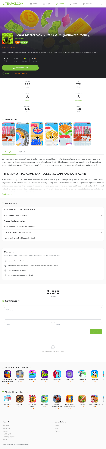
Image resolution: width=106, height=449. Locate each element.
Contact (5, 431)
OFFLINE (24, 42)
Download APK (20, 68)
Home (34, 4)
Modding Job (7, 434)
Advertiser (6, 428)
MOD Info (22, 152)
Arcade (27, 100)
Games (60, 4)
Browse (87, 4)
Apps (46, 4)
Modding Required (9, 437)
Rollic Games (19, 39)
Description (9, 152)
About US (6, 426)
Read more (7, 194)
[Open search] (101, 3)
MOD (17, 42)
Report (5, 439)
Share (5, 73)
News (73, 4)
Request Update (19, 73)
